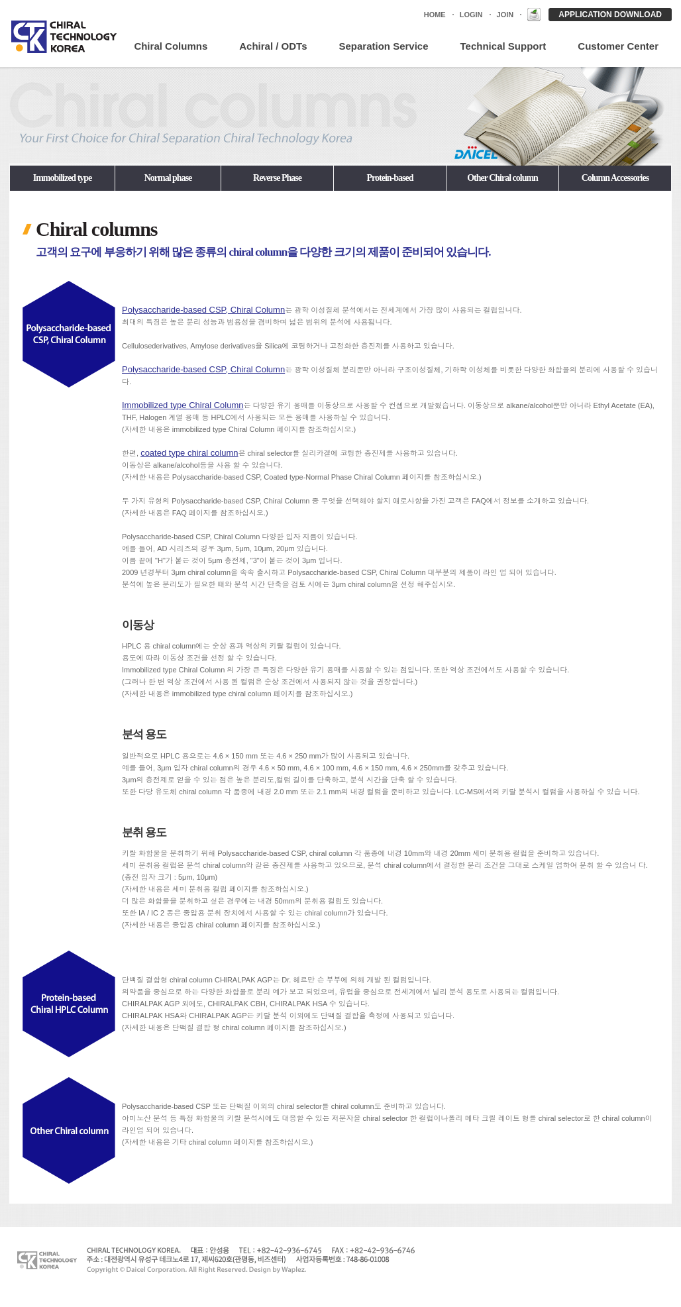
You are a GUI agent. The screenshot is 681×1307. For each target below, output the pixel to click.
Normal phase (168, 178)
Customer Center (618, 46)
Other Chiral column (502, 178)
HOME (435, 15)
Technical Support (503, 46)
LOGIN (471, 15)
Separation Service (383, 46)
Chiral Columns (170, 46)
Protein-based (390, 178)
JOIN (505, 15)
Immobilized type (62, 178)
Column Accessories (615, 178)
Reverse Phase (277, 178)
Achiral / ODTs (273, 46)
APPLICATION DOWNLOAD (610, 14)
